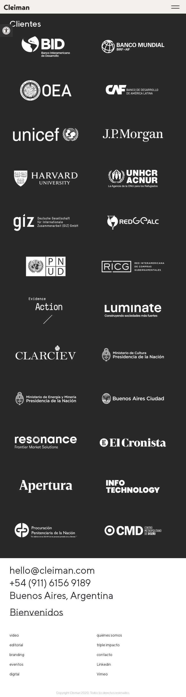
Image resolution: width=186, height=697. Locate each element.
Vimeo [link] (102, 674)
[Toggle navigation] (176, 6)
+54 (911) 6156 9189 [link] (50, 582)
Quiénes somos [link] (109, 635)
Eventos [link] (16, 664)
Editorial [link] (16, 645)
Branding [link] (16, 654)
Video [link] (14, 635)
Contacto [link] (104, 654)
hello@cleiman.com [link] (52, 570)
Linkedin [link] (104, 664)
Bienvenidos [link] (36, 612)
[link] (6, 30)
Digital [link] (14, 674)
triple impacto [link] (108, 645)
